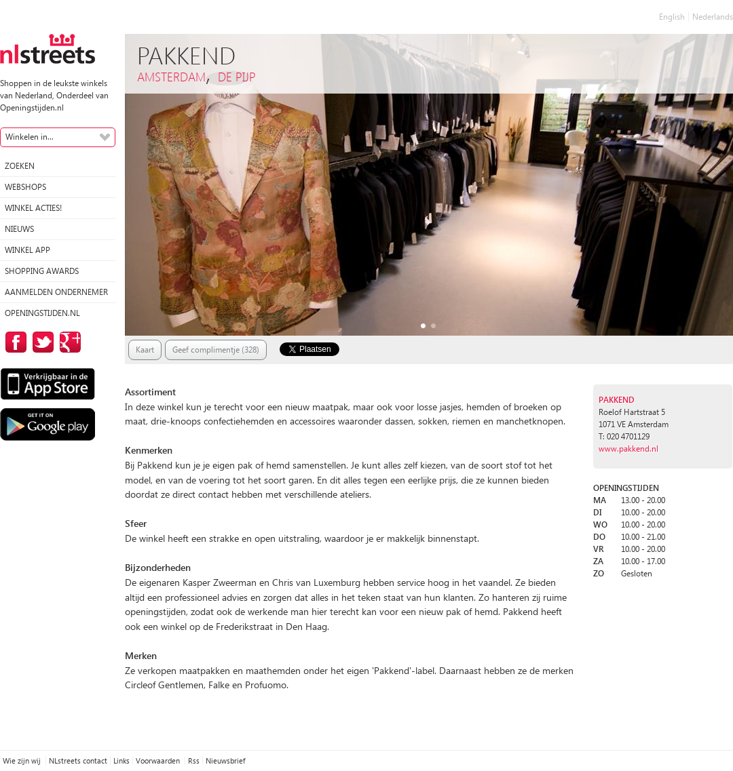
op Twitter (40, 342)
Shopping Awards (42, 271)
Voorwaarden (159, 760)
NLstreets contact (78, 760)
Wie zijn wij (23, 760)
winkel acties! (33, 208)
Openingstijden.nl (42, 313)
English (672, 17)
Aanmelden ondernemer (56, 292)
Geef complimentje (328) (215, 349)
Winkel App (27, 250)
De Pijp (237, 76)
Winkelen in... (29, 137)
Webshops (25, 187)
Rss (194, 760)
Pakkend (617, 400)
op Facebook (13, 342)
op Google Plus (67, 342)
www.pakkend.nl (628, 448)
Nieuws (19, 229)
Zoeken (20, 166)
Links (121, 760)
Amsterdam (171, 76)
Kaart (145, 349)
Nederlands (712, 17)
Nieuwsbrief (225, 760)
